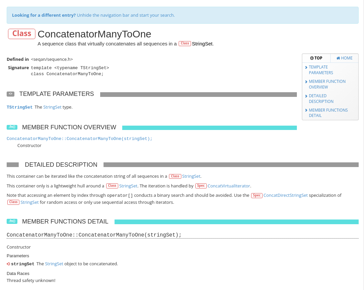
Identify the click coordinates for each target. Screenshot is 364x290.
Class (21, 33)
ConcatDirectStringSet (285, 195)
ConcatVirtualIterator (229, 186)
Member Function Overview (327, 84)
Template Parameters (321, 69)
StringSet (202, 43)
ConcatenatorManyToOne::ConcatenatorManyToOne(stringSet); (80, 138)
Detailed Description (321, 98)
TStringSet (20, 107)
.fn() (12, 127)
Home (344, 57)
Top (316, 57)
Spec (200, 185)
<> (10, 94)
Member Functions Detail (328, 112)
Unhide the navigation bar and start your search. (93, 15)
